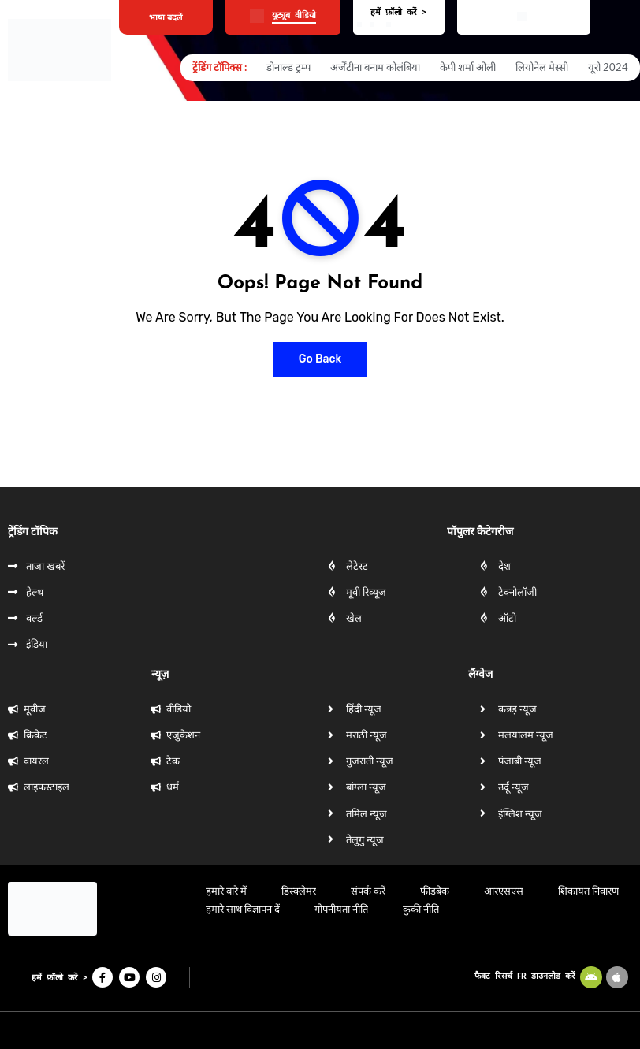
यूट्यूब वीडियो (294, 15)
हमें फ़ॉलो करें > (398, 12)
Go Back (320, 359)
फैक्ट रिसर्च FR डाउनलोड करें (524, 976)
